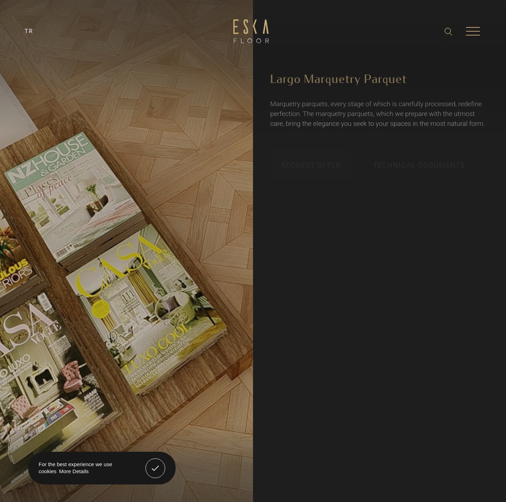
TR (29, 31)
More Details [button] (74, 471)
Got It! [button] (155, 463)
